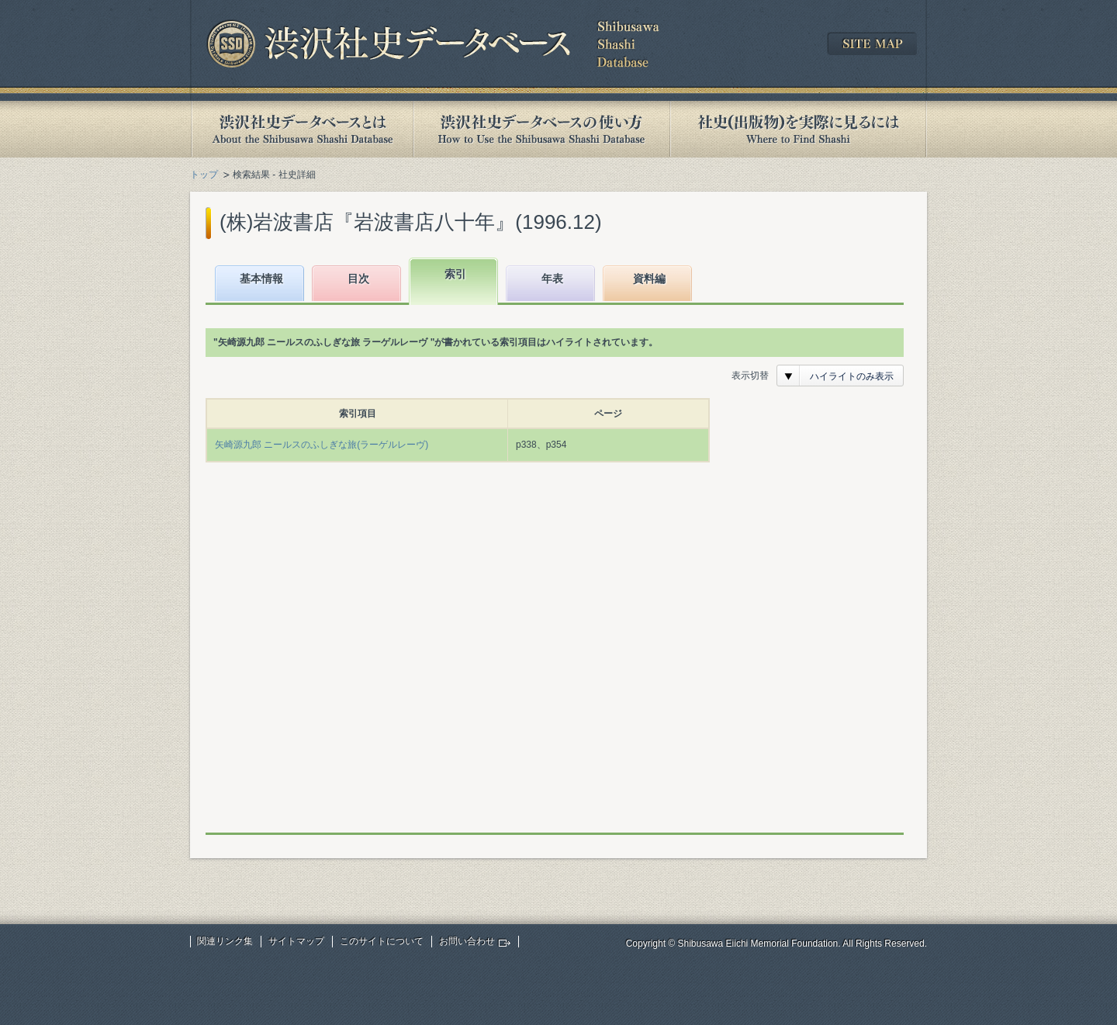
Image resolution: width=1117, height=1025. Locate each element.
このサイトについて (382, 941)
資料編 (649, 278)
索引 (455, 274)
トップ (204, 174)
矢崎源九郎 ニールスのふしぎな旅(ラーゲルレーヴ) (321, 444)
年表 (552, 278)
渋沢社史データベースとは (301, 129)
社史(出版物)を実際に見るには (798, 129)
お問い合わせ (467, 941)
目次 (358, 278)
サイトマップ (296, 941)
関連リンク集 (225, 941)
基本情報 (261, 278)
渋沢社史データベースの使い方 (541, 129)
